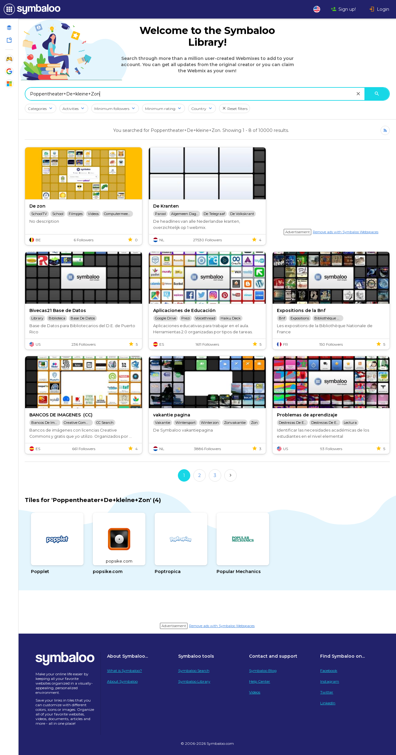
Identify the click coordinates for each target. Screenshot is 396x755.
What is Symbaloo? (124, 670)
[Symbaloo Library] (9, 40)
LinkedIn (327, 703)
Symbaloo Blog (263, 670)
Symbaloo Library (194, 681)
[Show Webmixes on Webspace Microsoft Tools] (9, 84)
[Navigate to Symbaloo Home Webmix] (31, 9)
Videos (254, 692)
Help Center (259, 681)
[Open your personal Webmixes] (9, 28)
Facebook (328, 670)
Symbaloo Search (193, 670)
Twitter (326, 692)
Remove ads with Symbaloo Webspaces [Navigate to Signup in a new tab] (345, 232)
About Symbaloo (122, 681)
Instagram (329, 681)
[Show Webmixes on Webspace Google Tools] (9, 71)
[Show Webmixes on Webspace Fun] (9, 59)
